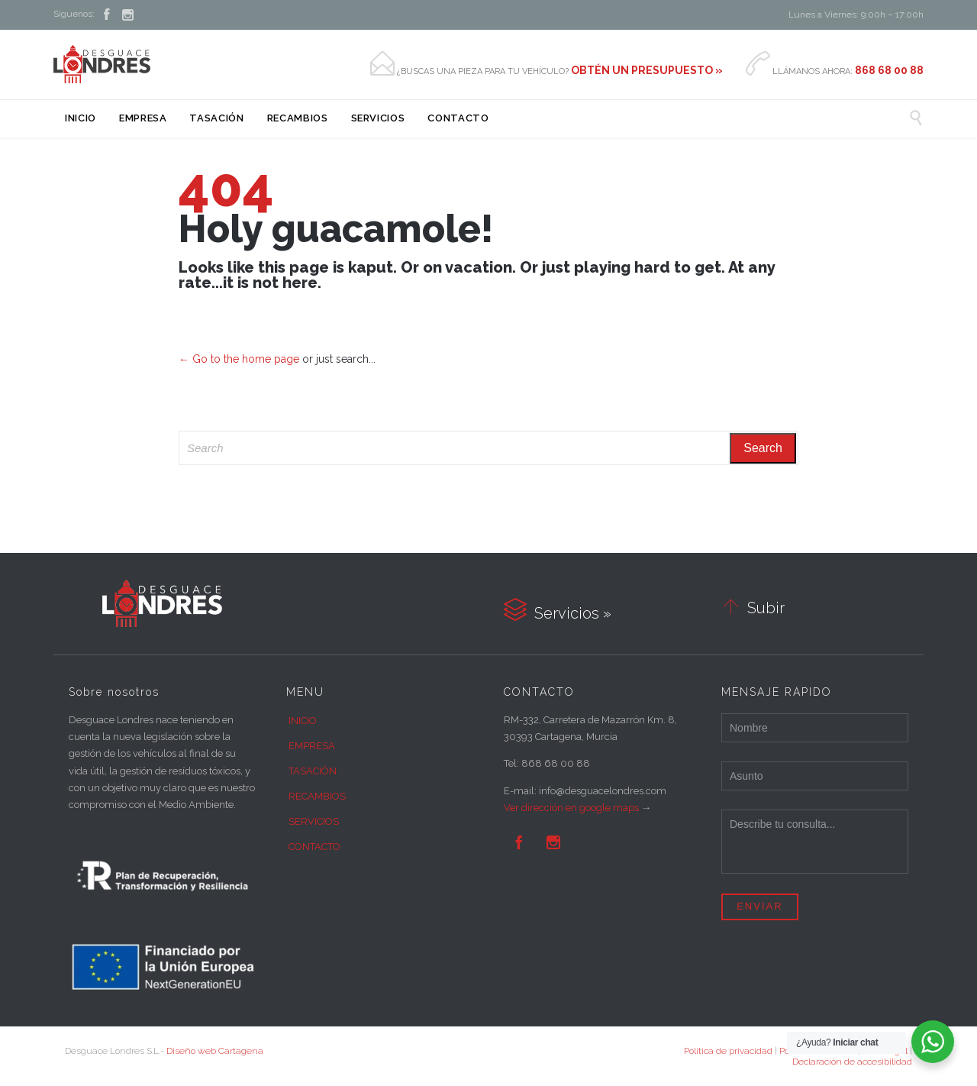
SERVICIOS (314, 821)
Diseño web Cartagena (214, 1051)
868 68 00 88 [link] (555, 763)
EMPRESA (312, 745)
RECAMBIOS (317, 796)
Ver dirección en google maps (571, 807)
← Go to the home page (239, 359)
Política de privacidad (728, 1051)
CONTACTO (314, 846)
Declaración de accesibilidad (852, 1061)
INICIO (303, 720)
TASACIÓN (313, 771)
